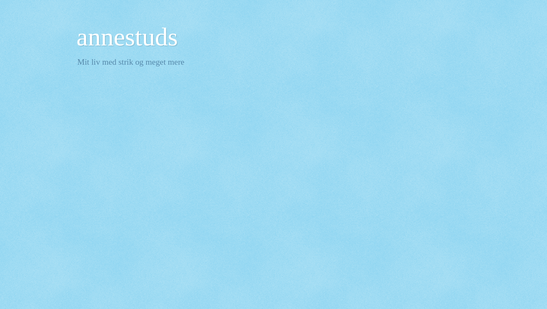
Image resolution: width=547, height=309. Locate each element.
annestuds (127, 37)
